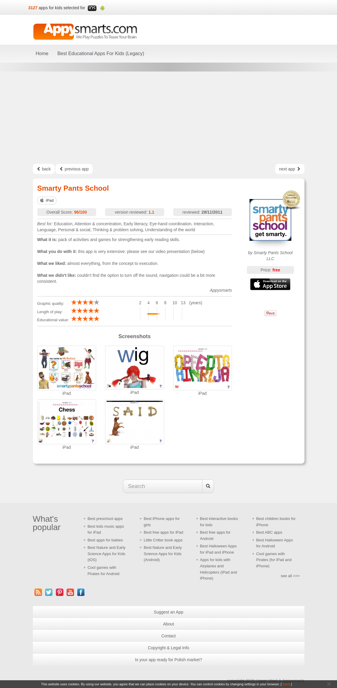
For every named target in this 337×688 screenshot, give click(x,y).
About (168, 624)
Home (42, 53)
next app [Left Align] (290, 169)
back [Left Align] (44, 169)
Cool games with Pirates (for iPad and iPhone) (274, 560)
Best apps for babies (105, 540)
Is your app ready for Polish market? (168, 659)
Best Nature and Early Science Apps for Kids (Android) (162, 553)
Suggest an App (168, 612)
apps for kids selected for (62, 7)
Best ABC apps (269, 532)
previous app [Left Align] (74, 169)
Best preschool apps (105, 518)
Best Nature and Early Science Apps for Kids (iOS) (106, 553)
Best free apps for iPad (163, 532)
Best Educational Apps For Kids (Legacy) (100, 53)
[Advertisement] (168, 117)
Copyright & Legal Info (168, 647)
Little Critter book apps (163, 540)
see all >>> (290, 576)
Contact (168, 635)
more (286, 684)
